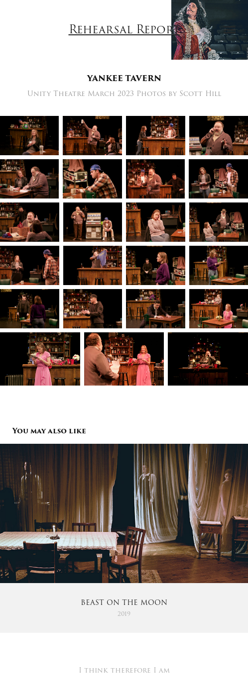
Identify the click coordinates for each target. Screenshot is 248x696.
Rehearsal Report (124, 29)
